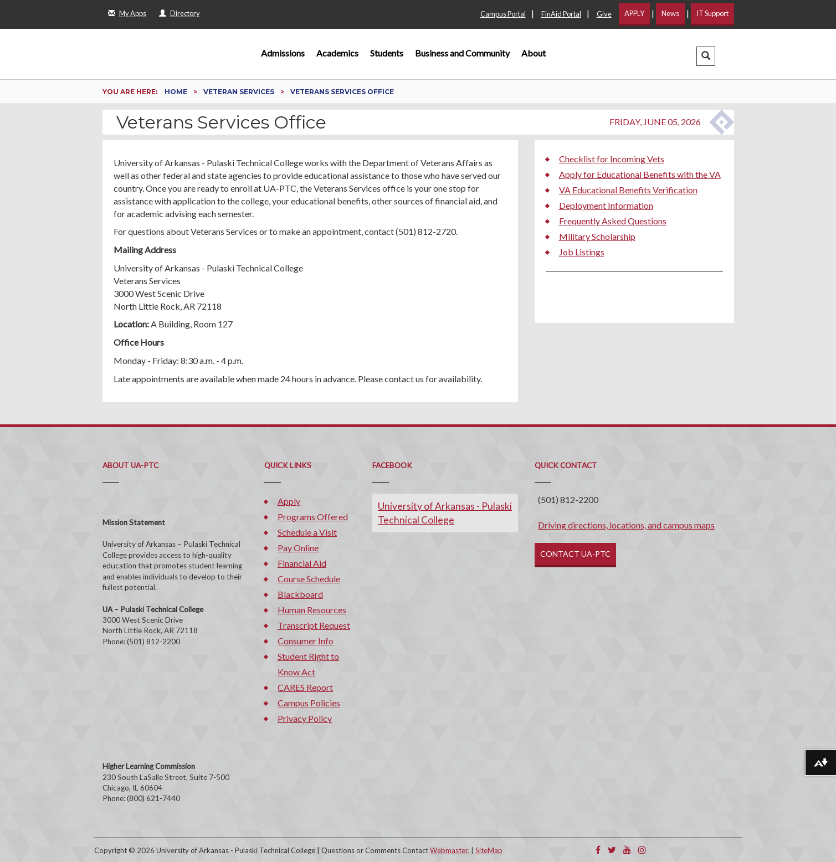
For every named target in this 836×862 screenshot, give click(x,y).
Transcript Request (314, 625)
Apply (289, 501)
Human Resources (312, 609)
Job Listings (581, 252)
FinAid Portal (561, 13)
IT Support (712, 13)
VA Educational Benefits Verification (628, 189)
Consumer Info (306, 640)
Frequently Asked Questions (612, 221)
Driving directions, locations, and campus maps (626, 525)
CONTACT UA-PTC (575, 553)
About (533, 53)
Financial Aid (302, 563)
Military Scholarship (597, 236)
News (670, 13)
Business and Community (462, 53)
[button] (705, 56)
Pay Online (298, 547)
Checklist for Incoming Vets (611, 158)
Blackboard (300, 594)
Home (177, 92)
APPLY (634, 13)
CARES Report (305, 687)
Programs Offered (313, 516)
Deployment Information (606, 205)
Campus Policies (309, 702)
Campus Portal (503, 13)
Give (604, 13)
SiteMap (488, 850)
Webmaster (449, 850)
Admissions (283, 53)
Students (386, 53)
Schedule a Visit (307, 532)
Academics (337, 53)
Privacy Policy (305, 718)
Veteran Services (239, 92)
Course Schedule (309, 578)
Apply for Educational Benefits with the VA (640, 174)
